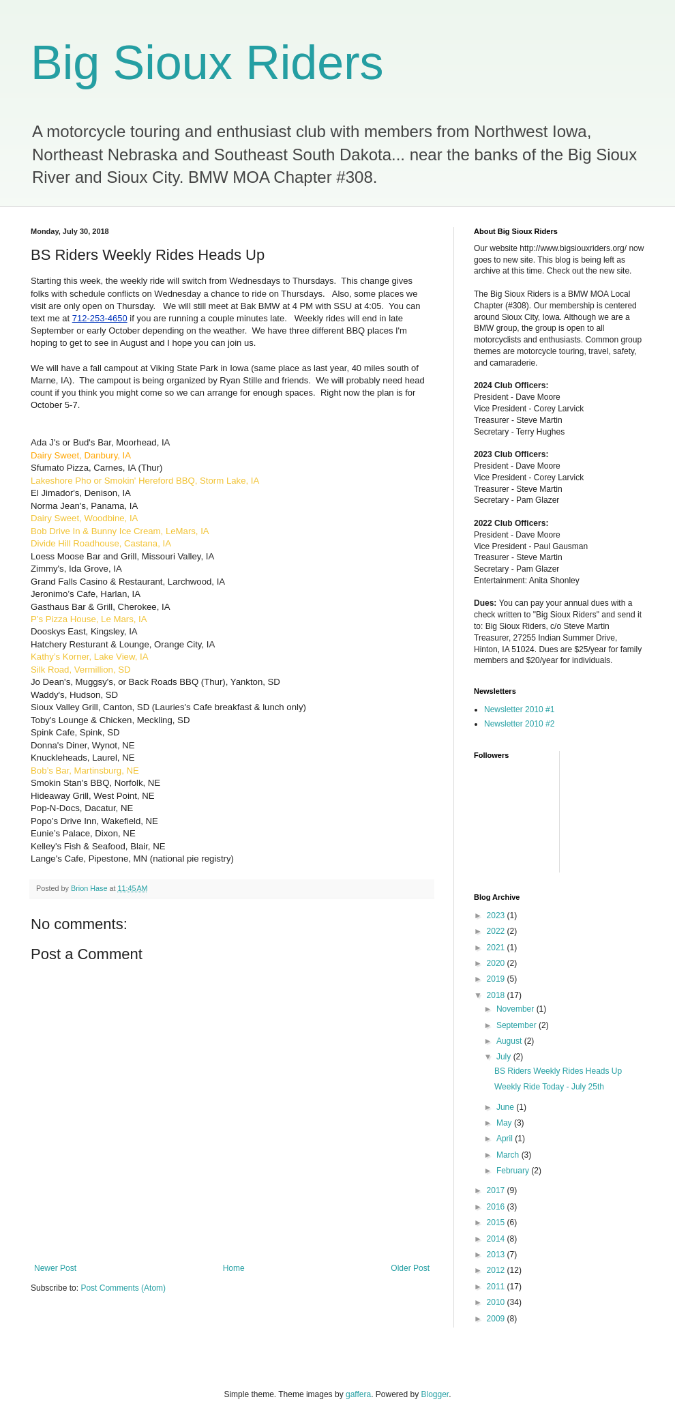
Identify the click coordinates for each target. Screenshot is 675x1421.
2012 (497, 1270)
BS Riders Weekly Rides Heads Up (558, 1071)
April (505, 1138)
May (505, 1123)
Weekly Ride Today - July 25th (549, 1087)
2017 (497, 1190)
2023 (497, 915)
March (509, 1155)
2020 (497, 963)
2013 (497, 1254)
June (506, 1107)
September (517, 1025)
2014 (497, 1239)
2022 (497, 931)
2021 (497, 947)
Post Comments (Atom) (123, 1288)
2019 (497, 979)
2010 (497, 1302)
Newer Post (55, 1268)
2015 (497, 1222)
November (516, 1009)
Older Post (410, 1268)
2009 (497, 1318)
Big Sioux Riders (207, 62)
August (510, 1041)
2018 (497, 995)
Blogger (435, 1394)
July (504, 1056)
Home (234, 1268)
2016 (497, 1207)
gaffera (358, 1394)
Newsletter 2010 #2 (519, 724)
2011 (497, 1286)
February (513, 1170)
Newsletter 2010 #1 (519, 709)
